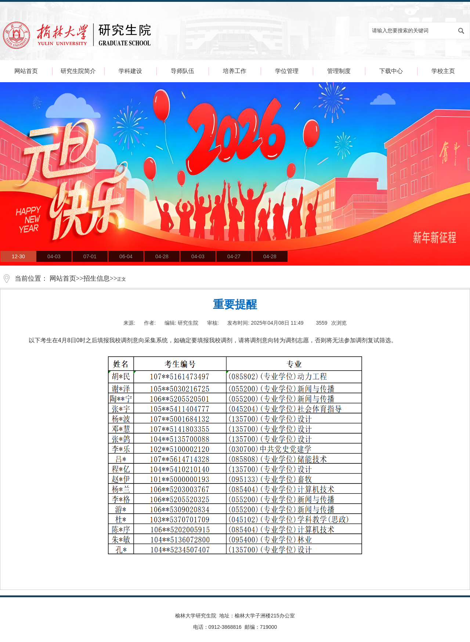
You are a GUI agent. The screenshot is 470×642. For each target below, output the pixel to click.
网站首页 (26, 71)
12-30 (18, 256)
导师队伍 (182, 71)
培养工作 (234, 71)
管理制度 (339, 71)
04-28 (162, 256)
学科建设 (130, 71)
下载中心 (391, 71)
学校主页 (443, 71)
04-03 (54, 256)
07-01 (90, 256)
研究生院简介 (78, 71)
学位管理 (287, 71)
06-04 (126, 256)
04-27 (234, 256)
